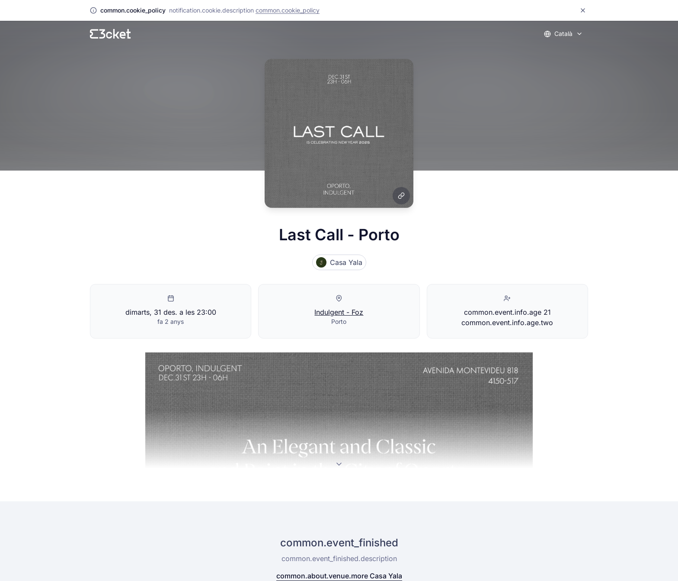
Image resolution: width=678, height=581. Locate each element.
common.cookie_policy (288, 10)
